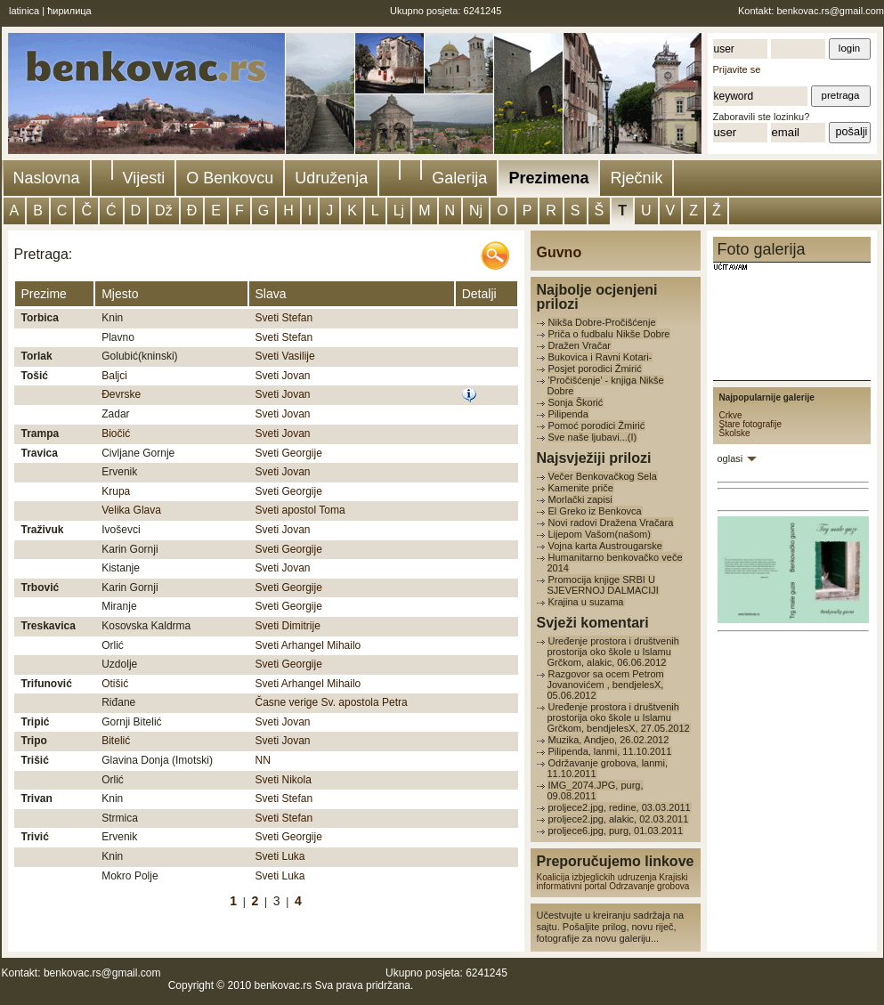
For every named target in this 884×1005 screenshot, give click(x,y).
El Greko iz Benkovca (595, 511)
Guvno (559, 252)
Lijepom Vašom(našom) (599, 534)
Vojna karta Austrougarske (605, 545)
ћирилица (69, 10)
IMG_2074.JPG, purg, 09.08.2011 (595, 790)
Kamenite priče (580, 487)
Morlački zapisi (580, 499)
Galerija (459, 178)
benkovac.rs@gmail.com (830, 10)
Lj (398, 210)
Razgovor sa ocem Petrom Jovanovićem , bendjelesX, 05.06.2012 (605, 685)
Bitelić (115, 740)
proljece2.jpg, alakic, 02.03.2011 (618, 819)
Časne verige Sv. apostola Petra (331, 702)
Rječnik (636, 178)
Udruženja (331, 178)
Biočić (115, 433)
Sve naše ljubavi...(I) (592, 437)
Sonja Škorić (576, 402)
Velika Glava (131, 510)
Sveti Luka (280, 856)
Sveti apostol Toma (300, 510)
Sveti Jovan (283, 375)
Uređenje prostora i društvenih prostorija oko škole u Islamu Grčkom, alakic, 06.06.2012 (613, 652)
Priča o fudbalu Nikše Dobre (609, 333)
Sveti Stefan (284, 318)
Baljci (114, 375)
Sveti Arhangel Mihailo (308, 645)
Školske (734, 433)
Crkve (730, 415)
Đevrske (121, 394)
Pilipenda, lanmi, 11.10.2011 (610, 751)
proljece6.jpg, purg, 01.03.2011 (616, 830)
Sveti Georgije (288, 453)
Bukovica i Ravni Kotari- (600, 357)
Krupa (115, 491)
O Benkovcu (229, 178)
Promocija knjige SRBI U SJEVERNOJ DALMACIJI (603, 585)
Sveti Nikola (283, 780)
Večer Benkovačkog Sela (602, 476)
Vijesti (144, 178)
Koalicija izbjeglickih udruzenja (597, 877)
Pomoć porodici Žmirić (596, 425)
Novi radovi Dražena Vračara (611, 522)
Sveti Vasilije (285, 356)
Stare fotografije (751, 424)
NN (263, 760)
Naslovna (46, 178)
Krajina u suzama (586, 601)
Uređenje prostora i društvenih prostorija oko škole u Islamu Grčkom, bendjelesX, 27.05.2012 (618, 717)
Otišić (114, 683)
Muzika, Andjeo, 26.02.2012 (608, 739)
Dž (164, 210)
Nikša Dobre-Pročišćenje (602, 322)
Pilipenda (568, 414)
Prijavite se (737, 69)
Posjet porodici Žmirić (595, 368)
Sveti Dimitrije (287, 626)
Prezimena (548, 178)
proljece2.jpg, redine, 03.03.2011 (619, 807)
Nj (476, 210)
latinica (24, 10)
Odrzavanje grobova (649, 886)
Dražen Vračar (580, 345)
